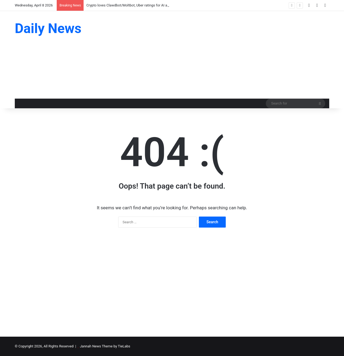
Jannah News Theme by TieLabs (105, 346)
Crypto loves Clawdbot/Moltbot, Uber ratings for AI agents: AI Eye (136, 5)
